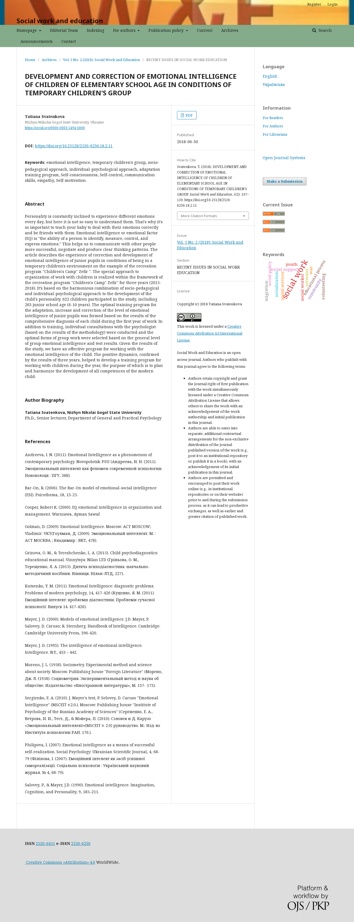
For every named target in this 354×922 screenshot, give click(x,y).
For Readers (273, 117)
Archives (229, 30)
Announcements (36, 41)
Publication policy (167, 30)
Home (30, 59)
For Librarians (275, 134)
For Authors (273, 126)
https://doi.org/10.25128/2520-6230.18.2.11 (74, 145)
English (270, 76)
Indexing (95, 30)
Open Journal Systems (284, 157)
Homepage (27, 30)
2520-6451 (45, 843)
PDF (189, 115)
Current (204, 30)
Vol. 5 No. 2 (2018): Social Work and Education (101, 59)
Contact (68, 41)
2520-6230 (80, 843)
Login (332, 4)
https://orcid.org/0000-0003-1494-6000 (55, 127)
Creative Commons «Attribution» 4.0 (60, 862)
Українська (274, 84)
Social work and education (60, 20)
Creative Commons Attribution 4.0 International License (209, 333)
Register (314, 4)
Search (324, 30)
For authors (125, 30)
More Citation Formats (199, 215)
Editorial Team (64, 30)
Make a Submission (285, 181)
